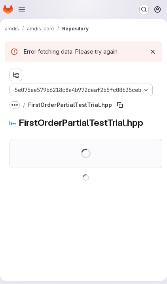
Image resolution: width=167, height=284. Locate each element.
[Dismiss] (153, 51)
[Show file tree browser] (15, 75)
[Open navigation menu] (21, 9)
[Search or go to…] (144, 9)
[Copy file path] (120, 105)
